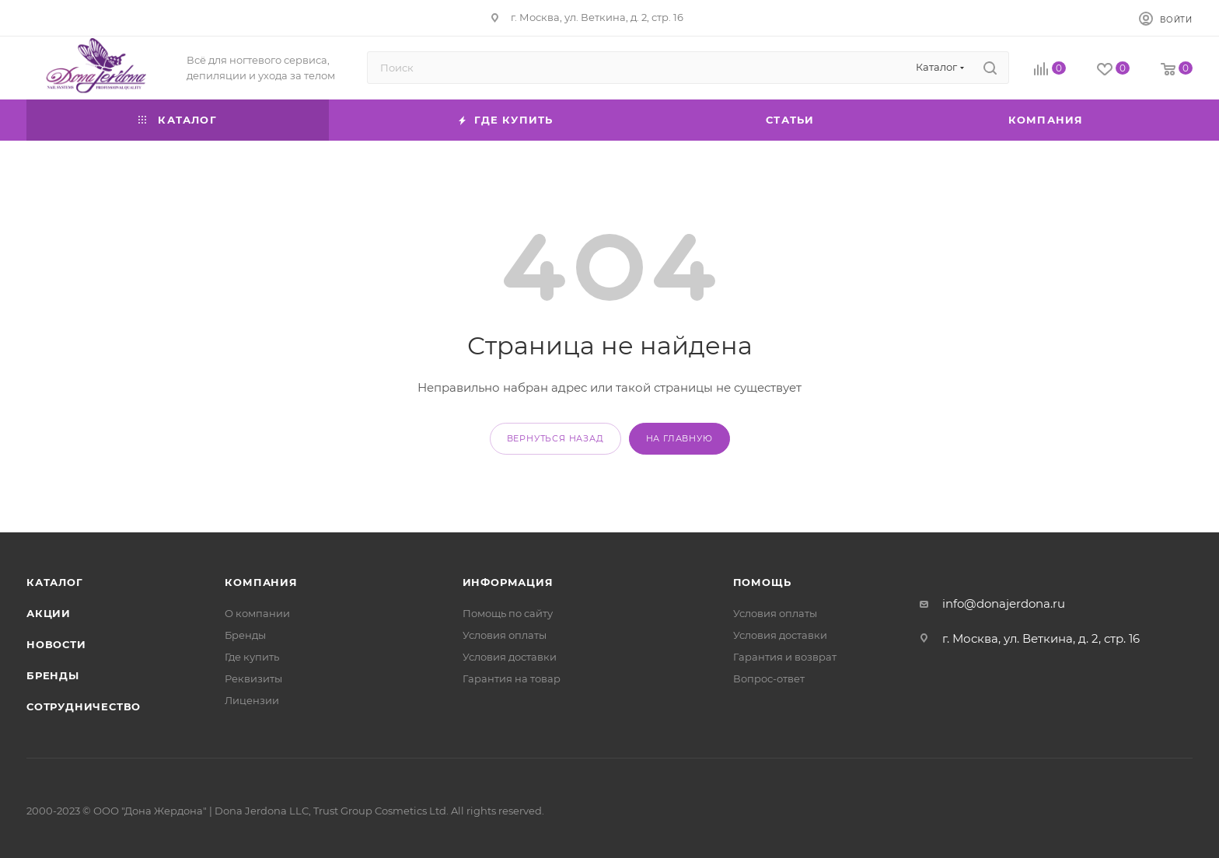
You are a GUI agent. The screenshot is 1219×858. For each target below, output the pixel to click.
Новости (56, 644)
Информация (508, 582)
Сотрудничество (83, 706)
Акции (48, 613)
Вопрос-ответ (769, 678)
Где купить (252, 656)
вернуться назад (555, 438)
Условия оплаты (505, 635)
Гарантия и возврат (785, 656)
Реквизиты (253, 678)
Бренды (52, 675)
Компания (261, 582)
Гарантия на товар (512, 678)
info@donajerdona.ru (1003, 603)
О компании (257, 613)
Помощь (762, 582)
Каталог (54, 582)
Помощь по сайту (508, 613)
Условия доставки (510, 656)
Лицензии (252, 700)
